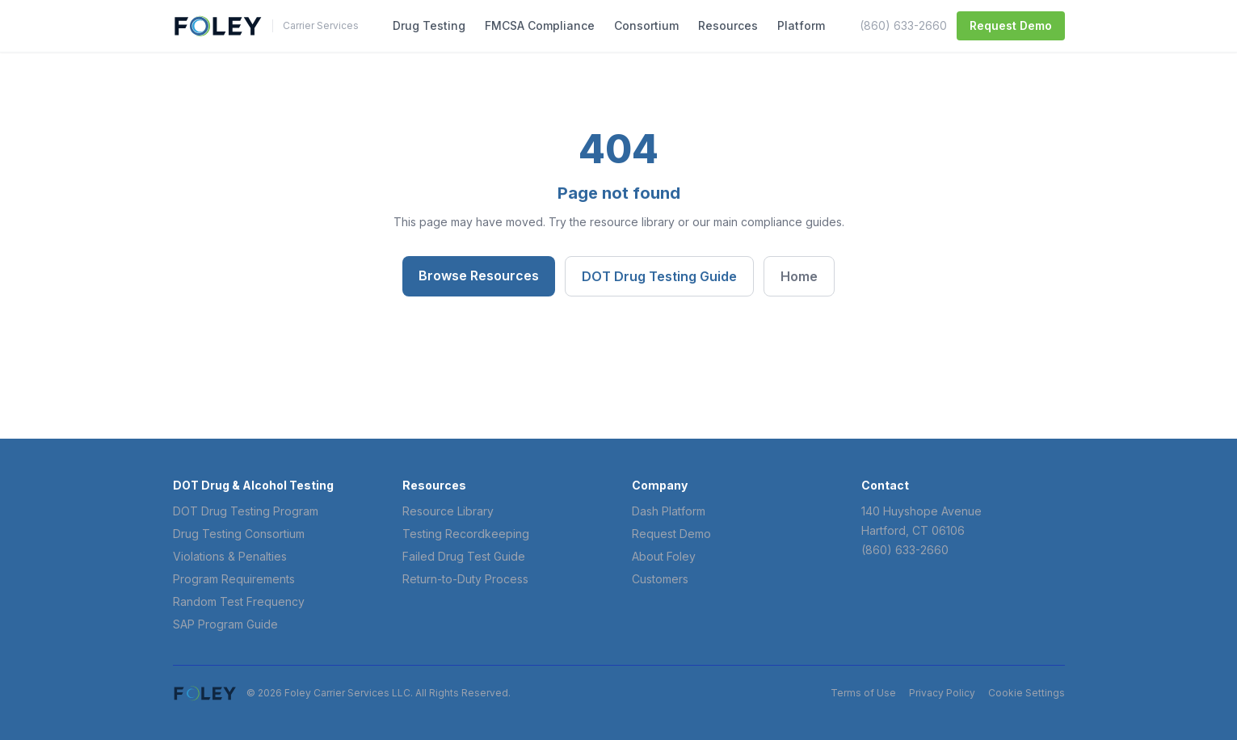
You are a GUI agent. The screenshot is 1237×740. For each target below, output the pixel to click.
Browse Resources (479, 275)
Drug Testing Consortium (239, 533)
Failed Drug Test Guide (463, 556)
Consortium (646, 25)
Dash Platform (668, 511)
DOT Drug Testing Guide (659, 276)
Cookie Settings (1026, 693)
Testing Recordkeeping (465, 533)
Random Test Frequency (239, 601)
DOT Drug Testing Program (245, 511)
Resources (728, 25)
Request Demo (1011, 25)
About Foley (664, 556)
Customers (660, 579)
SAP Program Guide (225, 624)
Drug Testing (429, 25)
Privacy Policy (942, 693)
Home (799, 276)
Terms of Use (863, 693)
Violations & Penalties (230, 556)
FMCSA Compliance (540, 25)
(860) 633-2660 (903, 25)
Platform (801, 25)
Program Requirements (234, 579)
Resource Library (448, 511)
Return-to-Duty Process (465, 579)
